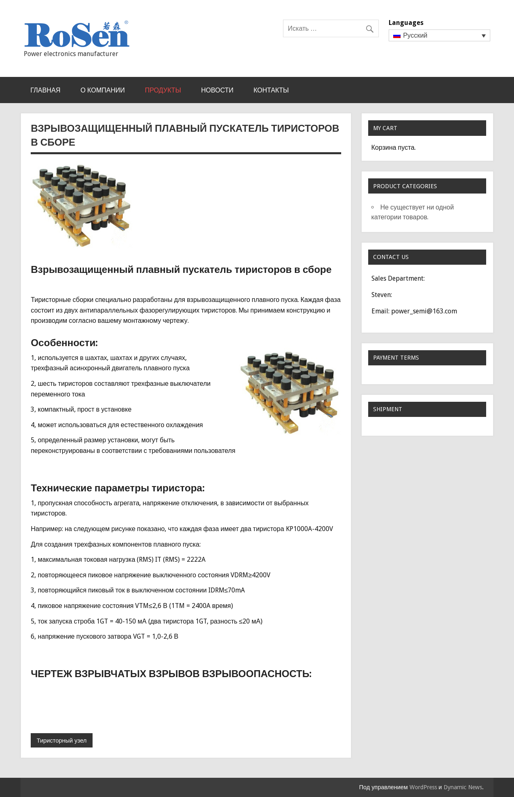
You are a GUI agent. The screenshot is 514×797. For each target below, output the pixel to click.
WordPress (423, 787)
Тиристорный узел (62, 740)
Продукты (163, 90)
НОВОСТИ (217, 90)
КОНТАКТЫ (271, 90)
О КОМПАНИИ (103, 90)
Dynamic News (463, 787)
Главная (45, 90)
